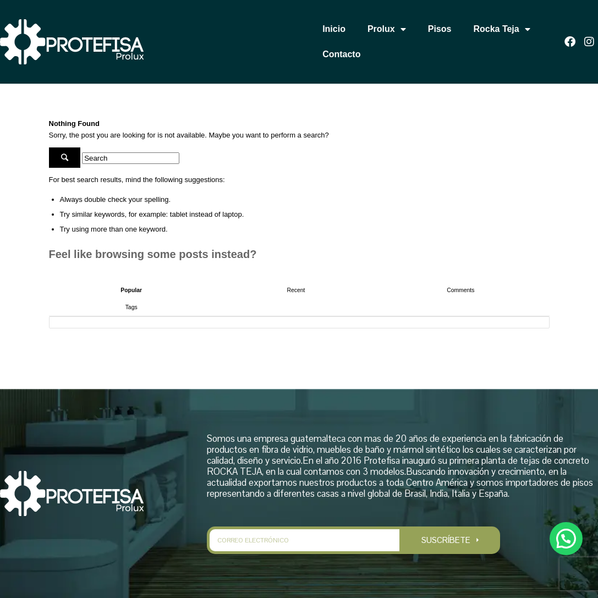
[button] (566, 537)
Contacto (341, 54)
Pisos (440, 29)
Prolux (386, 29)
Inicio (333, 29)
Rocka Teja (501, 29)
